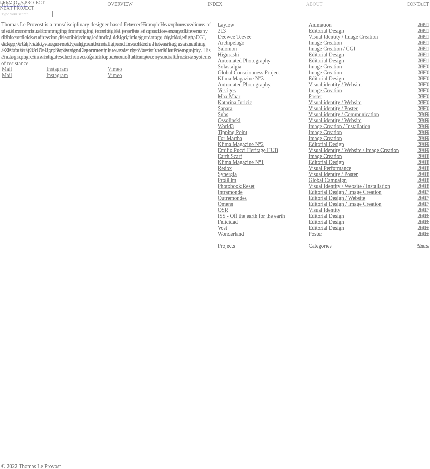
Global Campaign (328, 180)
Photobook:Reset (236, 186)
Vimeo (115, 75)
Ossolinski (229, 120)
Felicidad (228, 222)
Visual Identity (324, 210)
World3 (226, 126)
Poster (315, 96)
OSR (223, 210)
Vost (222, 228)
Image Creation (325, 67)
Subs (223, 114)
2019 (424, 114)
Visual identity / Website (335, 85)
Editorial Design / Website (337, 198)
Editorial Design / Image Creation (345, 192)
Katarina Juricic (235, 102)
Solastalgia (229, 67)
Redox (225, 168)
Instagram (57, 75)
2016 (424, 216)
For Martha (230, 138)
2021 (424, 25)
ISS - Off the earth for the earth (251, 216)
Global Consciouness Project (249, 73)
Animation (320, 25)
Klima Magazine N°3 (241, 79)
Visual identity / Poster (333, 108)
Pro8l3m (227, 180)
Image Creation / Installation (339, 126)
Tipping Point (232, 132)
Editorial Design (326, 55)
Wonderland (231, 234)
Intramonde (230, 192)
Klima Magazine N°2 (241, 144)
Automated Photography (244, 61)
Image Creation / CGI (332, 49)
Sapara (225, 108)
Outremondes (232, 198)
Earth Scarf (230, 156)
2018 (424, 156)
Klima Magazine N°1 (241, 162)
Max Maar (229, 96)
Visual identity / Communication (344, 114)
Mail (7, 75)
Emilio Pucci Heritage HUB (248, 150)
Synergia (227, 174)
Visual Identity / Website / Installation (349, 186)
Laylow (226, 25)
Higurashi (228, 55)
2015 (424, 228)
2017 (424, 192)
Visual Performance (330, 168)
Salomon (227, 49)
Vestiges (227, 91)
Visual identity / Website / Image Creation (354, 150)
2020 (424, 67)
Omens (225, 204)
